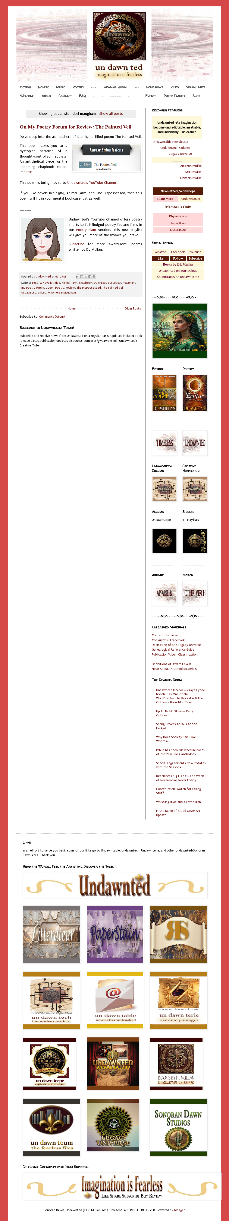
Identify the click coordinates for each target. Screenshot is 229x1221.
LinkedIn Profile (191, 178)
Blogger (179, 1210)
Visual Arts (195, 87)
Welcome (27, 95)
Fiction (25, 87)
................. (115, 95)
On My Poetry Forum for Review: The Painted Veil (75, 127)
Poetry (78, 87)
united (42, 292)
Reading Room (115, 87)
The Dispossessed (89, 287)
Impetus (26, 172)
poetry (59, 287)
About (46, 95)
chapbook (85, 283)
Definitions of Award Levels (171, 664)
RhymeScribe (178, 216)
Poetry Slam (86, 230)
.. (93, 95)
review (70, 287)
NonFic (43, 87)
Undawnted (28, 292)
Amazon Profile (191, 166)
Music (60, 87)
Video (174, 87)
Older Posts (133, 308)
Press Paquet (174, 95)
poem (49, 287)
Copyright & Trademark (168, 640)
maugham (129, 283)
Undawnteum (190, 199)
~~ (93, 87)
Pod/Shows (154, 87)
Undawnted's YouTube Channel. (92, 183)
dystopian (114, 283)
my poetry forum (32, 287)
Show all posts (111, 114)
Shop (196, 95)
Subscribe (76, 244)
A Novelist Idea (50, 283)
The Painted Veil (113, 287)
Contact (65, 95)
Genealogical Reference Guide (173, 649)
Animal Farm (69, 283)
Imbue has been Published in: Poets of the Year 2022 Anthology (180, 752)
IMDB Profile (193, 172)
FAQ (82, 95)
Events (150, 95)
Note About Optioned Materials (174, 669)
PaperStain (178, 223)
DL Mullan (100, 283)
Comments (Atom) (52, 316)
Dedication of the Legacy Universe (176, 645)
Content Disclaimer (165, 635)
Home (72, 308)
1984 (35, 283)
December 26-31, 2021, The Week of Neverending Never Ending (180, 778)
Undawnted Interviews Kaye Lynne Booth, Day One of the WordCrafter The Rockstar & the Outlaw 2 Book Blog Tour (180, 696)
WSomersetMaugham (62, 292)
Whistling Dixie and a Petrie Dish (178, 802)
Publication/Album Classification (175, 654)
